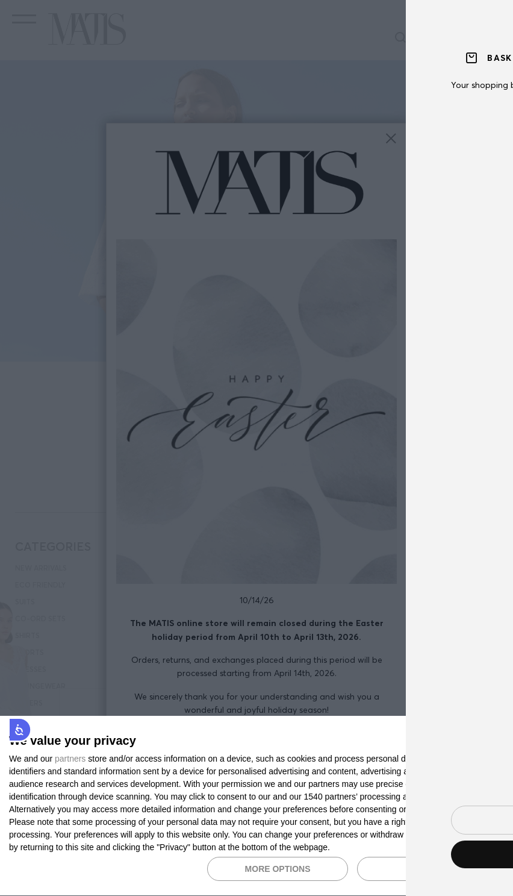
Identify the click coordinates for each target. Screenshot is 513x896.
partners (70, 758)
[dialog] (256, 806)
